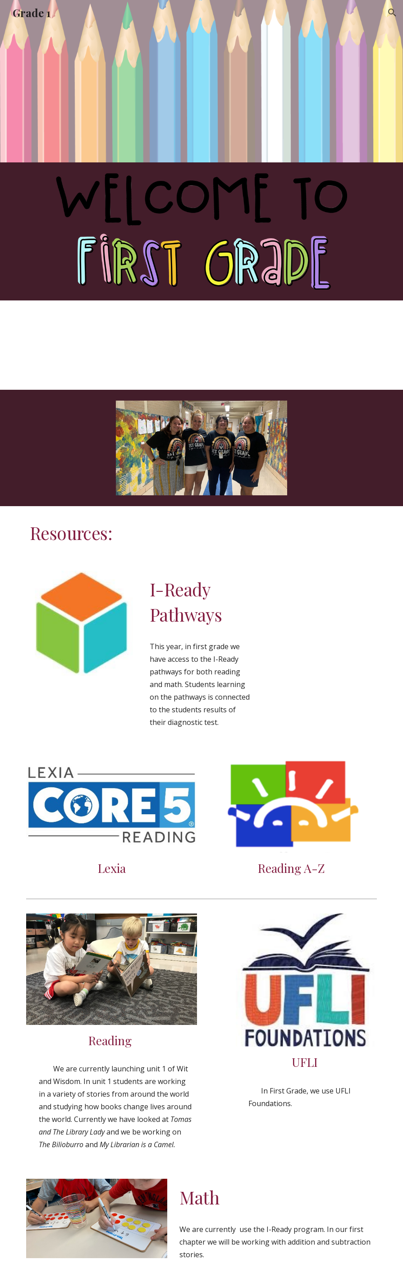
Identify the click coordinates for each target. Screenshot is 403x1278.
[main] (201, 533)
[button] (392, 12)
